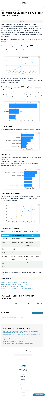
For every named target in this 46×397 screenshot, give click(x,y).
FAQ (23, 374)
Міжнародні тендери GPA (26, 7)
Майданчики (23, 384)
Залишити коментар (37, 313)
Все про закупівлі (8, 7)
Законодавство (17, 7)
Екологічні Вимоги (37, 7)
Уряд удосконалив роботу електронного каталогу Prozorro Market (18, 343)
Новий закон (23, 381)
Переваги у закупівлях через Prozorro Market (13, 341)
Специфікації (23, 377)
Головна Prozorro (23, 376)
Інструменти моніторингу (23, 386)
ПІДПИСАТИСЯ (23, 359)
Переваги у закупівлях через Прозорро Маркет (14, 282)
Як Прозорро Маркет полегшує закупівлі (12, 286)
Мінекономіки (23, 392)
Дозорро (23, 388)
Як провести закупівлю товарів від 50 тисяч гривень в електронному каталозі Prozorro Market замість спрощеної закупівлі (20, 332)
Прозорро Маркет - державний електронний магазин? (16, 288)
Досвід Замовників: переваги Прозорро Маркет (14, 284)
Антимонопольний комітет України (23, 390)
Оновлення (23, 379)
